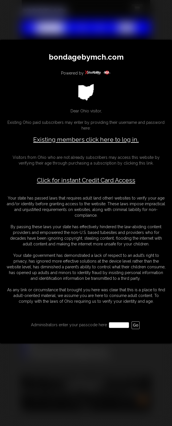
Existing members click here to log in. (86, 139)
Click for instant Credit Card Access (86, 180)
